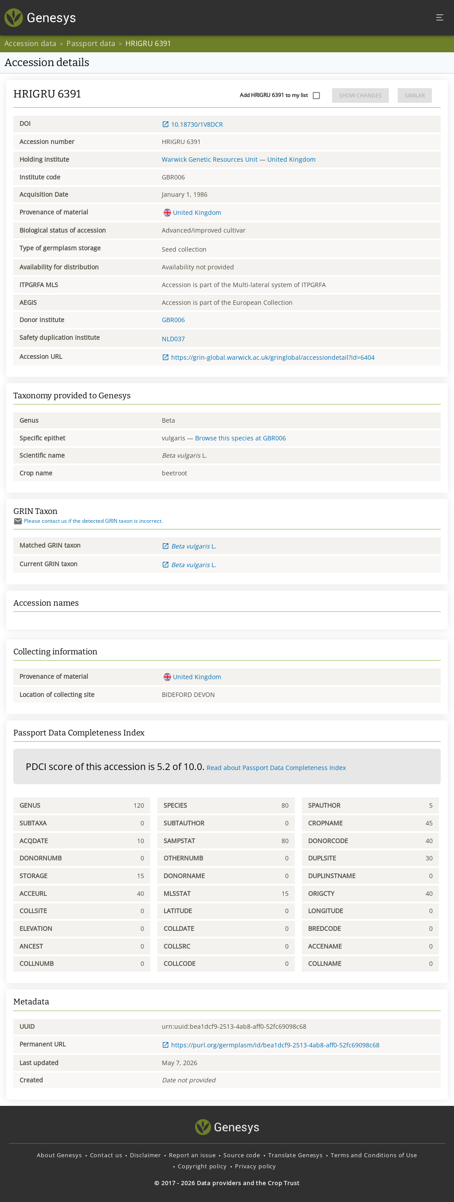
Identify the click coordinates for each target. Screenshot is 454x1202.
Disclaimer (145, 1155)
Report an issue (192, 1155)
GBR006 (173, 319)
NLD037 (173, 339)
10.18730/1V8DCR (192, 124)
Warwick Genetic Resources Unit (210, 159)
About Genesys (59, 1155)
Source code (241, 1155)
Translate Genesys (295, 1155)
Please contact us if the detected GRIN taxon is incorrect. (88, 521)
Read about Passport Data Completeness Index (276, 767)
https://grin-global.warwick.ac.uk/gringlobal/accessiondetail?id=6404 (268, 357)
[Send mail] (18, 521)
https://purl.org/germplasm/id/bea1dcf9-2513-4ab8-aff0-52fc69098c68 (271, 1045)
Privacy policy (255, 1166)
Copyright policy (202, 1166)
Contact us (106, 1155)
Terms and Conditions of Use (374, 1155)
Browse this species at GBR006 (240, 438)
